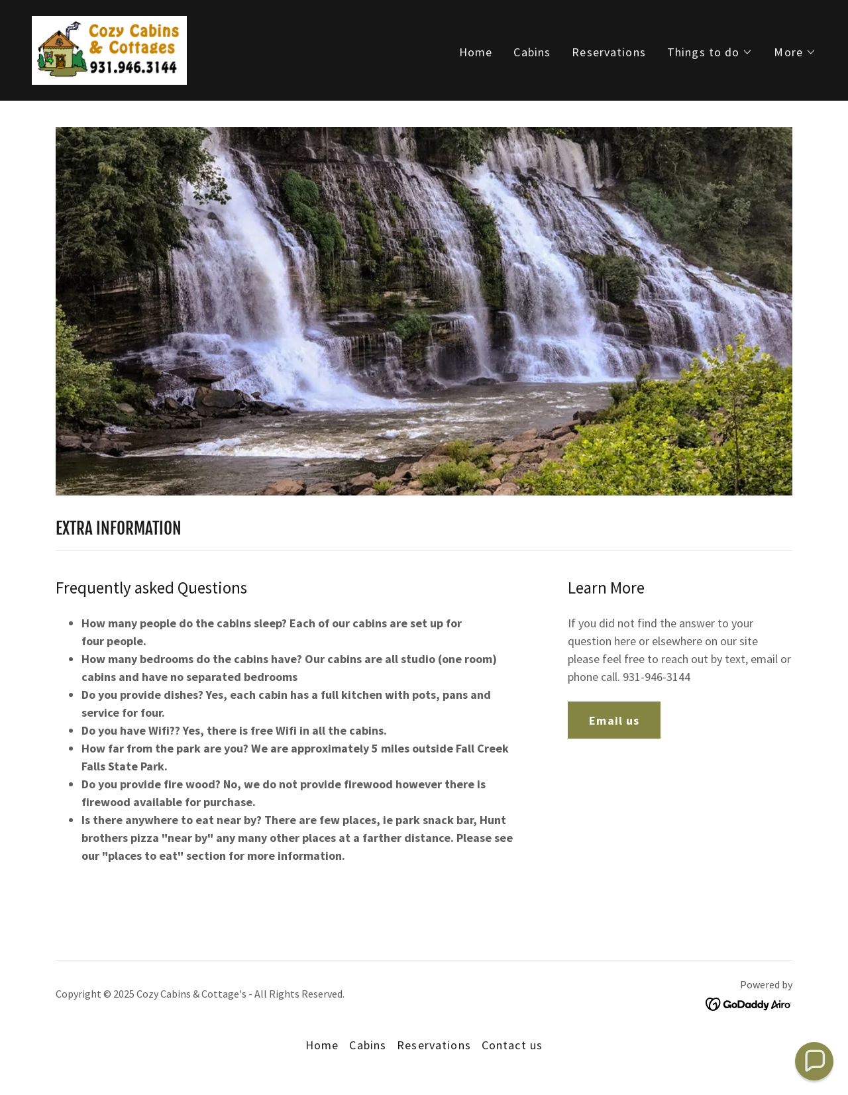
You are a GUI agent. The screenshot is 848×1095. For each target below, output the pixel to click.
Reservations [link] (609, 52)
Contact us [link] (512, 1045)
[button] (710, 52)
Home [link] (476, 52)
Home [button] (322, 1045)
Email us (614, 720)
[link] (109, 48)
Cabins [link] (532, 52)
